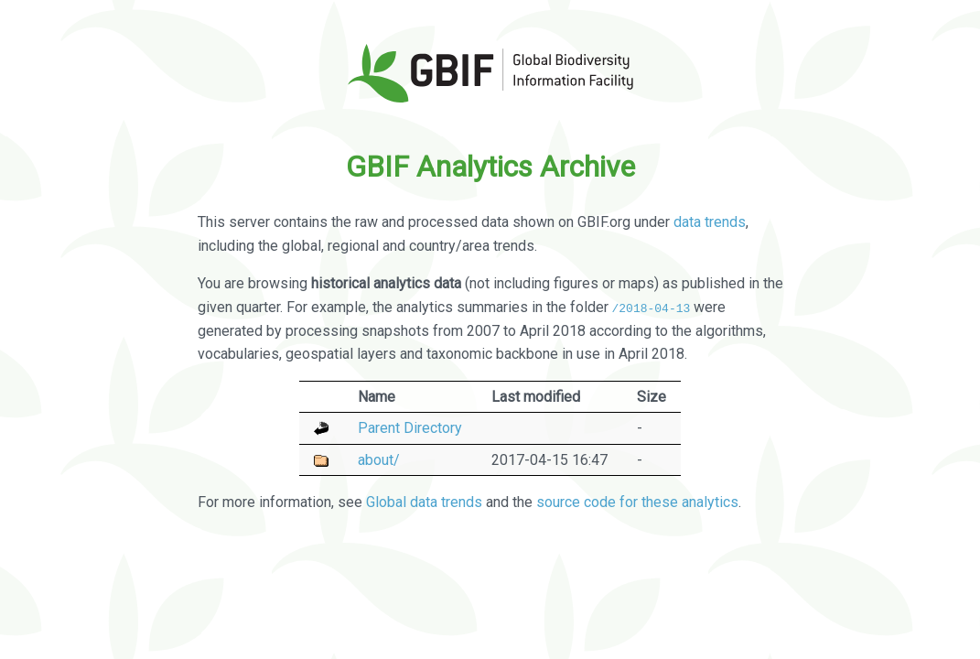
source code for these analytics (637, 501)
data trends (709, 222)
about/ (379, 459)
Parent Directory (410, 428)
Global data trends (424, 501)
